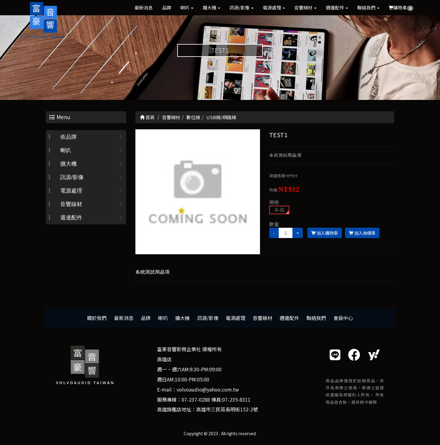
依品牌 (68, 137)
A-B (279, 210)
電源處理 (274, 7)
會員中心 (343, 318)
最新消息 (143, 7)
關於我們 (97, 318)
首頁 (147, 118)
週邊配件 (337, 7)
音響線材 (305, 7)
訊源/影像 (241, 7)
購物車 (401, 7)
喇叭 (186, 7)
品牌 (166, 7)
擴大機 (211, 7)
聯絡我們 (368, 7)
